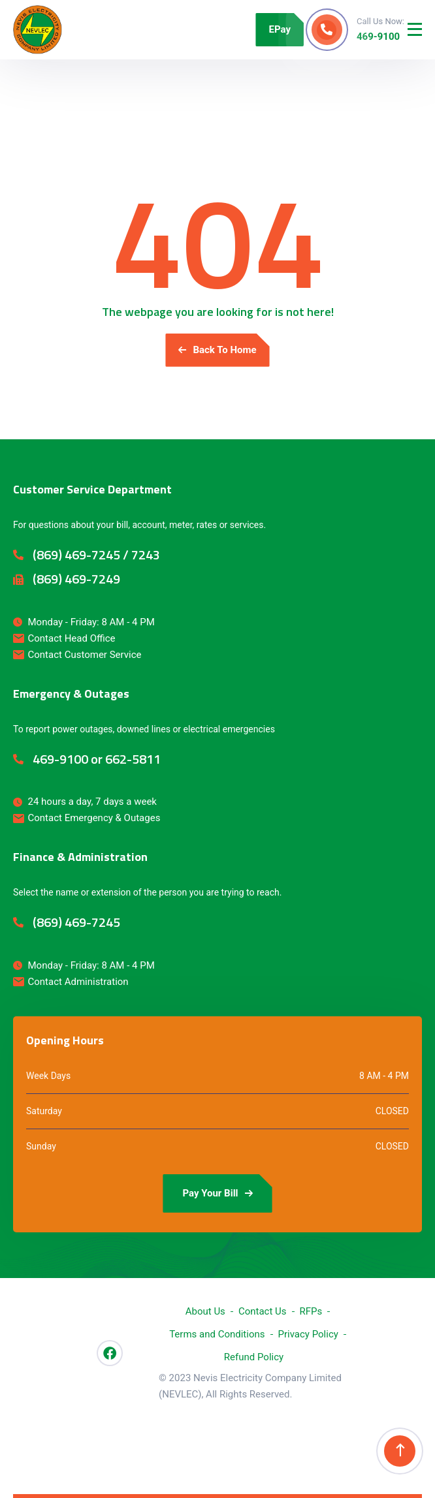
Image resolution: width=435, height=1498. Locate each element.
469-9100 (378, 36)
